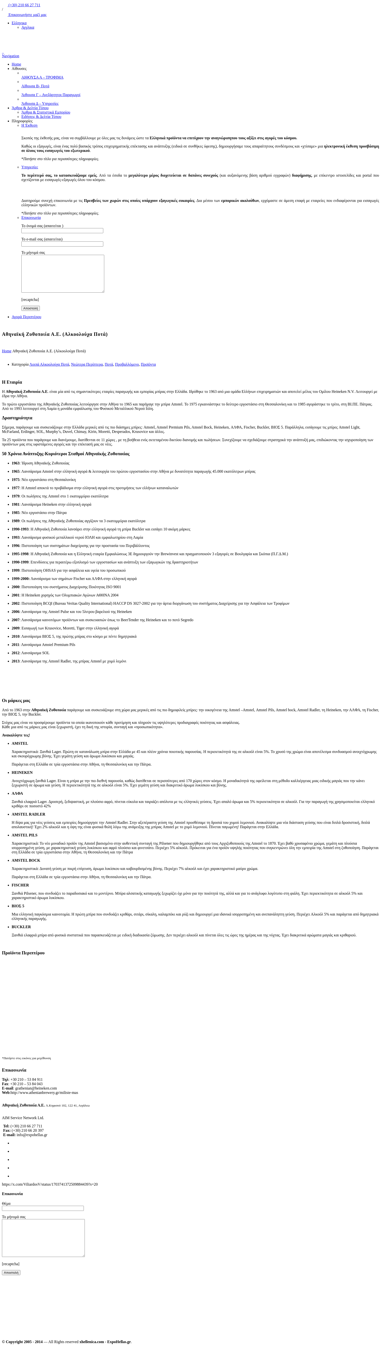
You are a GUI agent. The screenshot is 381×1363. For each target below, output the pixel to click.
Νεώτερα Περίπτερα (87, 372)
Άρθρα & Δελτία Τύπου (30, 108)
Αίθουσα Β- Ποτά (35, 86)
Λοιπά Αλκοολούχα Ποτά (49, 372)
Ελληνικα (19, 23)
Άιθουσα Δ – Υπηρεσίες (40, 103)
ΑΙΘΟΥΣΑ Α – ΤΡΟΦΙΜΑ (42, 77)
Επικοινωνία (31, 217)
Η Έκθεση (29, 125)
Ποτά (109, 372)
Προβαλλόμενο (127, 372)
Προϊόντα (148, 372)
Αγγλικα (27, 27)
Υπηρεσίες (29, 167)
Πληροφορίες (22, 121)
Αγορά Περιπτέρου (26, 324)
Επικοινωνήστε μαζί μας (24, 15)
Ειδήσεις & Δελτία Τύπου (41, 117)
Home (16, 64)
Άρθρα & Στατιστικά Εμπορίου (45, 112)
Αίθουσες (19, 68)
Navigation (10, 56)
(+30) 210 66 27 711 (21, 5)
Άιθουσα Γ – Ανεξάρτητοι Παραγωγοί (50, 95)
